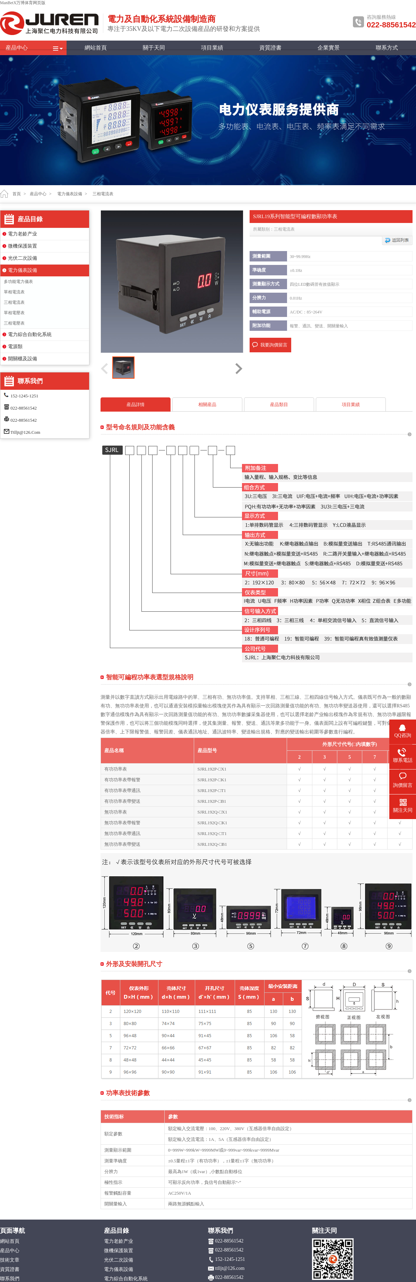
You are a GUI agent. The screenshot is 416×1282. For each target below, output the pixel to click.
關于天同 (154, 48)
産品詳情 (136, 404)
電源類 (15, 346)
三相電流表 (14, 302)
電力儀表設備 (22, 270)
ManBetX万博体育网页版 (22, 2)
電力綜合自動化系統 (30, 334)
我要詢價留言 (273, 344)
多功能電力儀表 (18, 281)
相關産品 (207, 404)
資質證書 (270, 48)
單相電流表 (14, 292)
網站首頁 (96, 48)
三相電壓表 (14, 323)
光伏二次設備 (22, 258)
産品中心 (17, 48)
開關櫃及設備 (22, 358)
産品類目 (279, 404)
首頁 (16, 193)
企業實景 (329, 48)
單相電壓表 (14, 312)
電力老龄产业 (22, 233)
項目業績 (212, 48)
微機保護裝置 (22, 246)
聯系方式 (387, 48)
